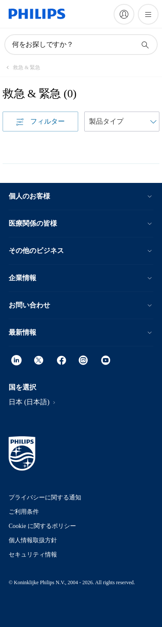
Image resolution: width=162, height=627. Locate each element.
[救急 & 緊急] (21, 67)
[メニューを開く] (148, 14)
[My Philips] (124, 14)
